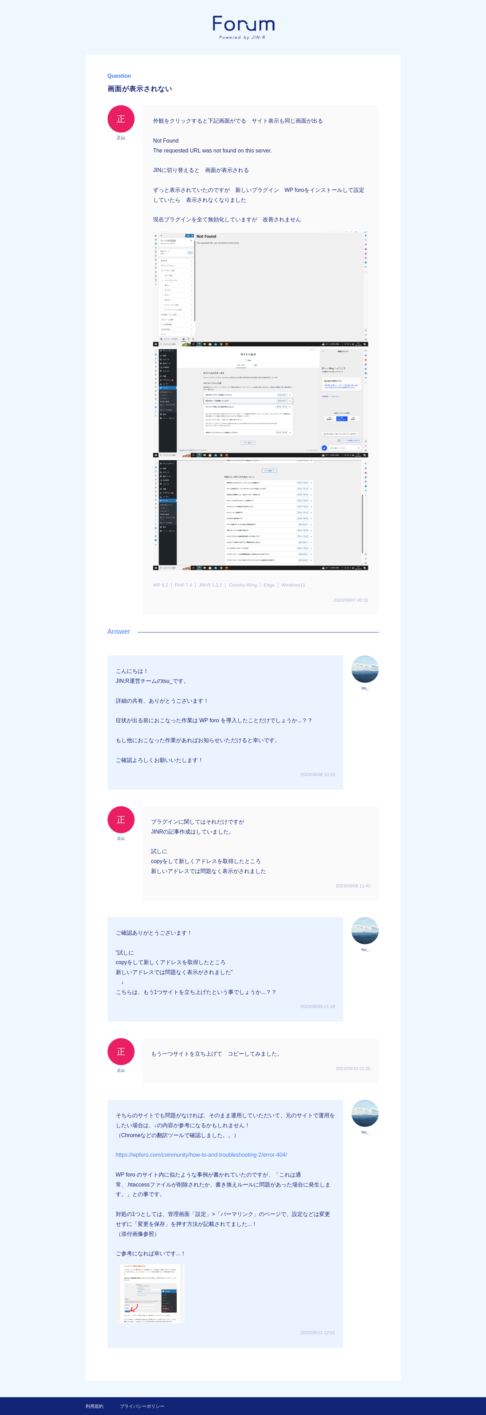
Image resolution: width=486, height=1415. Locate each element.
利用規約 (94, 1406)
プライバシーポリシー (142, 1406)
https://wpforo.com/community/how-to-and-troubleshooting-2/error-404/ (201, 1155)
